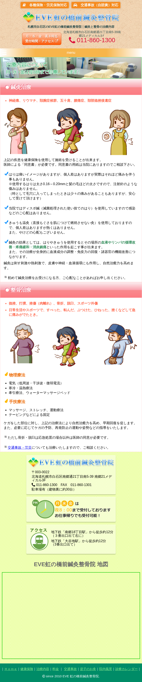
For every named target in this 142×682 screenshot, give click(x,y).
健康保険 (26, 669)
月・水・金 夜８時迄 (41, 38)
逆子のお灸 (88, 669)
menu (71, 52)
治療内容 (42, 669)
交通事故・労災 (20, 447)
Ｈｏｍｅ (10, 669)
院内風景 (105, 669)
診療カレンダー (126, 669)
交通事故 (70, 669)
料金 (55, 669)
